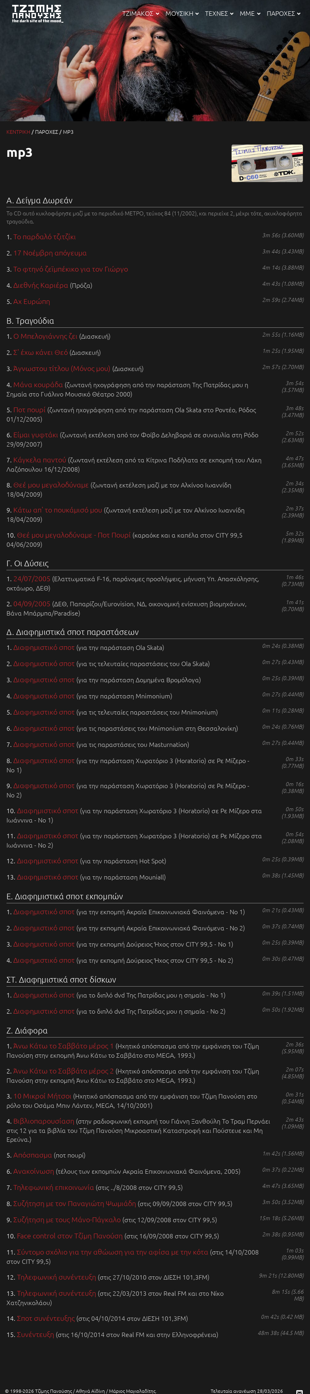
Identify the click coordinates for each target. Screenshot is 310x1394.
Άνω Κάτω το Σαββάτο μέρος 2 (63, 1070)
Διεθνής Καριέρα (40, 284)
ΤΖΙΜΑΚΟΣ (140, 12)
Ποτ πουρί (29, 409)
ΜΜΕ (250, 12)
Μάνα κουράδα (38, 384)
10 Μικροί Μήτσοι (42, 1095)
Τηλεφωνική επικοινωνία (53, 1187)
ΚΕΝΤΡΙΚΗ (18, 131)
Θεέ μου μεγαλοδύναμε (51, 484)
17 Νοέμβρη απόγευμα (50, 252)
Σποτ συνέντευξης (46, 1317)
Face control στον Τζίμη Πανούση (70, 1235)
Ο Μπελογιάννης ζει (45, 335)
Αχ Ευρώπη (31, 301)
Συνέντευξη (35, 1334)
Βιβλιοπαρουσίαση (43, 1120)
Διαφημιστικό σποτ (44, 647)
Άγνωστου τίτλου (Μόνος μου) (62, 368)
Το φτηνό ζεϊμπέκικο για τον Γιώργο (70, 268)
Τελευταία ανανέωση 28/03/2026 (247, 1391)
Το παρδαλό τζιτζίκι (44, 236)
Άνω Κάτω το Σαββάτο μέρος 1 (63, 1045)
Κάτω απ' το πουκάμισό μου (57, 509)
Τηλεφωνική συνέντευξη (56, 1276)
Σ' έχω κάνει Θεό (40, 351)
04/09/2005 (31, 603)
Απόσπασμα (32, 1154)
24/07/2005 (31, 578)
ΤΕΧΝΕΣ (219, 12)
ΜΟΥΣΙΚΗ (182, 12)
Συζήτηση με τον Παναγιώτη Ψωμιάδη (74, 1203)
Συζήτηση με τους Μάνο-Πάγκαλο (67, 1219)
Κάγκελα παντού (39, 459)
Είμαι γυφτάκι (35, 434)
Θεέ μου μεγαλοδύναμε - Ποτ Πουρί (74, 534)
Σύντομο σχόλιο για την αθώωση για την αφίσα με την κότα (112, 1251)
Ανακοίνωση (33, 1170)
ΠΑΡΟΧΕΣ (283, 12)
